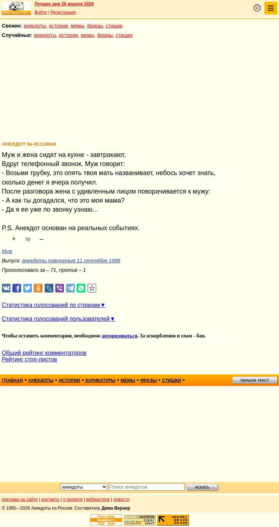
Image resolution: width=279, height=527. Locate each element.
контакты (50, 499)
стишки (114, 26)
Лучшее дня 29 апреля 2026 (64, 4)
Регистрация (63, 12)
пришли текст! (254, 380)
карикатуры (100, 380)
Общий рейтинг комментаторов (44, 353)
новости (121, 499)
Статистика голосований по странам (51, 305)
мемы (77, 26)
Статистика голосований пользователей (56, 319)
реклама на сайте (20, 499)
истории (58, 26)
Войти (41, 12)
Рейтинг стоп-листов (29, 359)
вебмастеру (98, 499)
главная (12, 380)
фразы (95, 26)
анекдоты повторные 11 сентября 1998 (71, 261)
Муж (7, 251)
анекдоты (35, 26)
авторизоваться (119, 336)
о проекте (73, 499)
